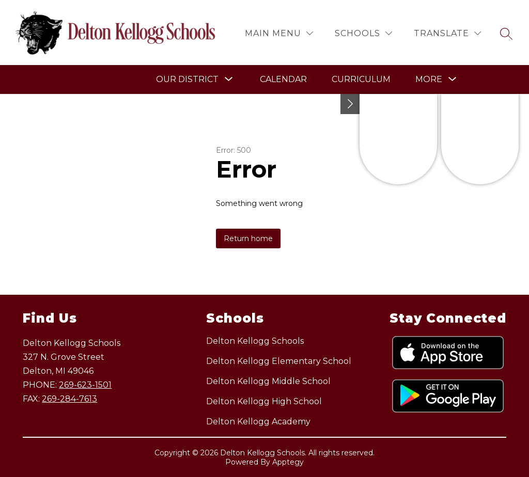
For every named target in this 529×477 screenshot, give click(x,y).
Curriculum (361, 79)
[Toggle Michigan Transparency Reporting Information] (350, 104)
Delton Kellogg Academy (258, 421)
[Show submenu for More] (428, 79)
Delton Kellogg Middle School (268, 381)
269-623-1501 (85, 385)
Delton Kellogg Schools (255, 341)
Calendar (283, 79)
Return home (248, 238)
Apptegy (288, 462)
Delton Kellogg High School (264, 401)
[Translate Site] (447, 33)
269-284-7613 (69, 399)
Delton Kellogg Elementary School (278, 361)
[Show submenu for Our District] (187, 79)
